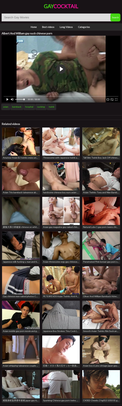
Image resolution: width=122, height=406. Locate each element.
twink (51, 106)
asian (5, 106)
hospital (29, 106)
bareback (16, 106)
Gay (61, 6)
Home (33, 27)
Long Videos (66, 27)
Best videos (48, 27)
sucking (41, 106)
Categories (84, 27)
